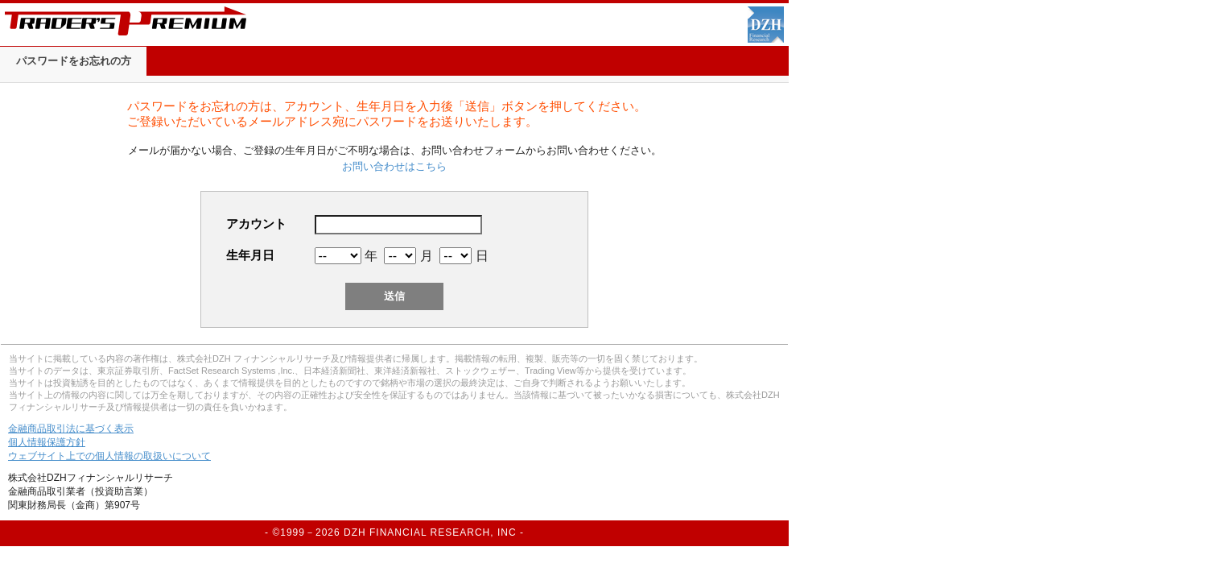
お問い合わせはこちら (394, 166)
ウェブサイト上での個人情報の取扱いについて (109, 456)
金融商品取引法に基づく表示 (71, 428)
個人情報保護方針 (46, 442)
